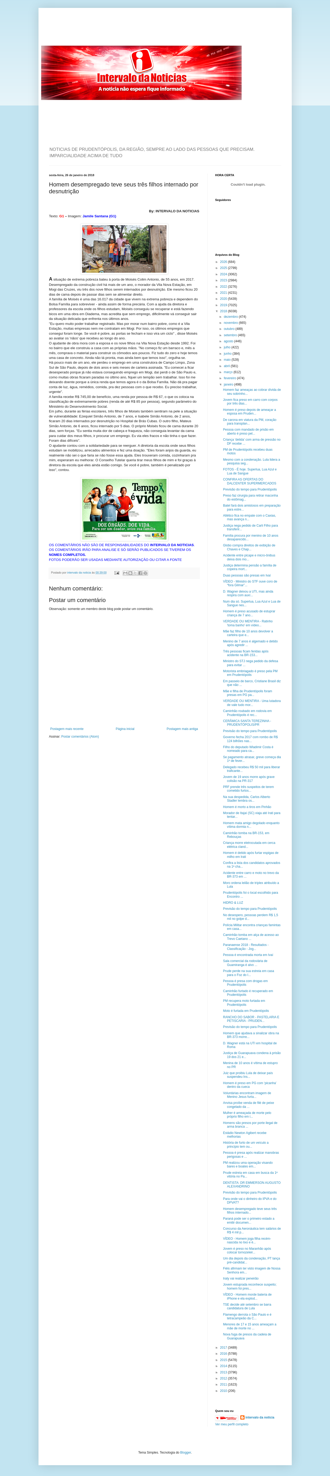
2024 (224, 274)
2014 (224, 1366)
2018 (224, 311)
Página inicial (125, 729)
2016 (224, 1353)
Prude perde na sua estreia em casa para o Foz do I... (248, 973)
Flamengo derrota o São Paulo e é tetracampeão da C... (247, 1316)
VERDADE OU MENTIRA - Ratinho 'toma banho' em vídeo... (247, 623)
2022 (224, 287)
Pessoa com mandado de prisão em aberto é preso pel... (248, 431)
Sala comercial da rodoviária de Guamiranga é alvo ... (245, 963)
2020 (224, 299)
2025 (224, 268)
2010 (224, 1391)
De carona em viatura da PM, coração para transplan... (249, 421)
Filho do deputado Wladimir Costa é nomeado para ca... (248, 749)
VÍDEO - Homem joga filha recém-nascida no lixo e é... (247, 1240)
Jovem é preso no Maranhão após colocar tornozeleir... (247, 1250)
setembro (231, 335)
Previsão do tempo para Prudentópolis (250, 489)
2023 (224, 280)
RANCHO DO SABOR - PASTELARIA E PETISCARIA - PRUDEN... (251, 1019)
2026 (224, 262)
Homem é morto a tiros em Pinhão (247, 807)
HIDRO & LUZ (233, 903)
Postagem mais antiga (182, 729)
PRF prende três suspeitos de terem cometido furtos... (248, 788)
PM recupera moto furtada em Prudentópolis (244, 1002)
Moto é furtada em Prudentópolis (246, 1011)
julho (227, 347)
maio (227, 360)
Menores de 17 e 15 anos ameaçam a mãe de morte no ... (249, 1326)
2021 (224, 293)
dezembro (231, 317)
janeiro (229, 384)
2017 (224, 1347)
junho (228, 353)
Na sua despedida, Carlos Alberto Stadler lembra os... (246, 798)
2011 (224, 1384)
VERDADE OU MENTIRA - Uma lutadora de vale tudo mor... (252, 702)
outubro (229, 329)
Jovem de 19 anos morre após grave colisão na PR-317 (248, 778)
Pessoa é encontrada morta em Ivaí (248, 955)
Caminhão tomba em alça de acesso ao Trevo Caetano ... (251, 936)
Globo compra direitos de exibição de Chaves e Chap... (249, 547)
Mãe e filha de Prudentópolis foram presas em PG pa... (247, 693)
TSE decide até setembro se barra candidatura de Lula (247, 1306)
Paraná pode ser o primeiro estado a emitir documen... (248, 1220)
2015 (224, 1360)
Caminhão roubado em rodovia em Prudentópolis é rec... (247, 713)
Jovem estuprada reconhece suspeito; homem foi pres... (249, 1286)
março (228, 372)
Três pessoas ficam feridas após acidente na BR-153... (245, 653)
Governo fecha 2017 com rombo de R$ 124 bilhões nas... (250, 739)
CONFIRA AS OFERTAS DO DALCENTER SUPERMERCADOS (249, 481)
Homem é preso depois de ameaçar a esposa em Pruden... (249, 411)
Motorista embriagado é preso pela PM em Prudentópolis (250, 673)
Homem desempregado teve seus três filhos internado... (249, 1210)
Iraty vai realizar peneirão (241, 1278)
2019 (224, 305)
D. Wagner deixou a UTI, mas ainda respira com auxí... (248, 593)
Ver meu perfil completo (231, 1424)
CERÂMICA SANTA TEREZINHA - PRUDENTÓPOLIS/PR (247, 723)
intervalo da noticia (79, 572)
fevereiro (230, 378)
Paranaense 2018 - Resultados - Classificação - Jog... (246, 946)
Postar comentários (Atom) (80, 736)
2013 (224, 1372)
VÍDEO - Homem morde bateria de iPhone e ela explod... (247, 1296)
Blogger (185, 1452)
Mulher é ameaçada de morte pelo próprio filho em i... (247, 1114)
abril (227, 366)
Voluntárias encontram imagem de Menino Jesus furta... (247, 1095)
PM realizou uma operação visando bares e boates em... (247, 1164)
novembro (231, 323)
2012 (224, 1378)
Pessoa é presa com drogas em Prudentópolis (245, 983)
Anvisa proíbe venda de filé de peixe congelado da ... (248, 1104)
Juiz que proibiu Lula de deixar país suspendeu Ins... (248, 1075)
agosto (229, 341)
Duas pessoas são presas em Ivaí (247, 575)
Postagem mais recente (67, 729)
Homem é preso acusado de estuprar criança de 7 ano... (249, 613)
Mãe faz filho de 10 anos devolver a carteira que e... (248, 633)
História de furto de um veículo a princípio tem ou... (246, 1144)
